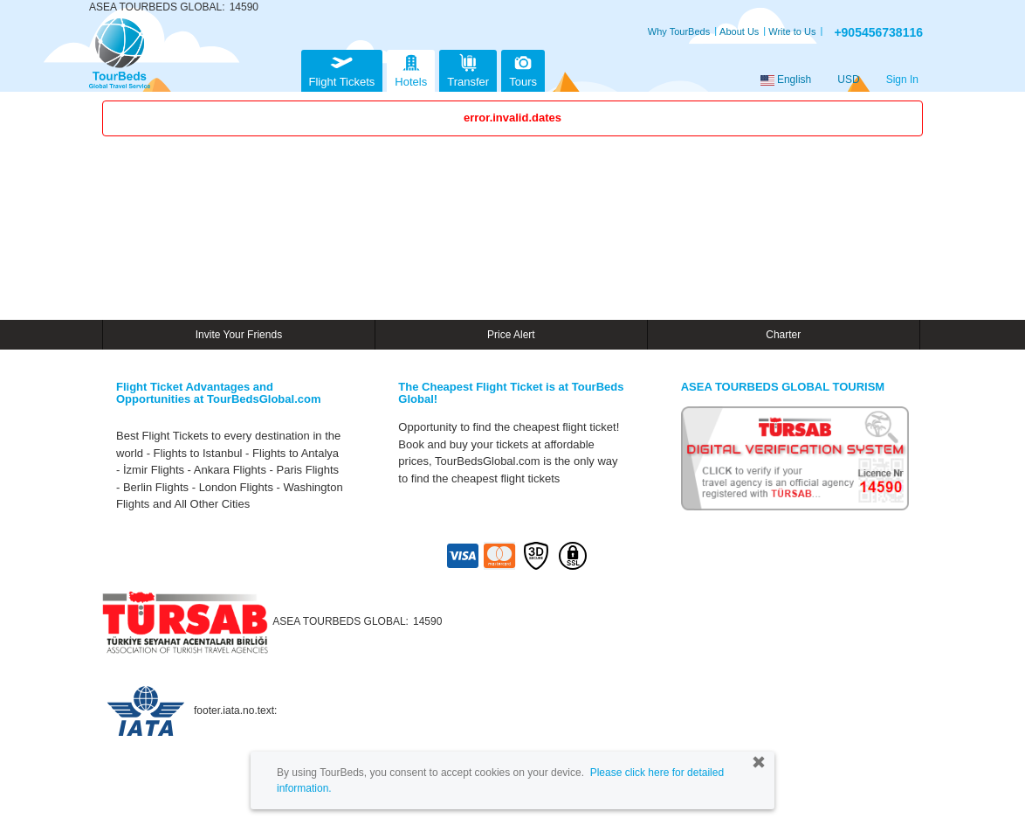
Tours (523, 68)
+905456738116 (878, 32)
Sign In (902, 79)
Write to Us (791, 31)
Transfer (468, 68)
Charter (783, 335)
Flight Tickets (342, 68)
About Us (739, 31)
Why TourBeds (679, 31)
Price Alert (511, 335)
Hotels (411, 68)
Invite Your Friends (239, 335)
